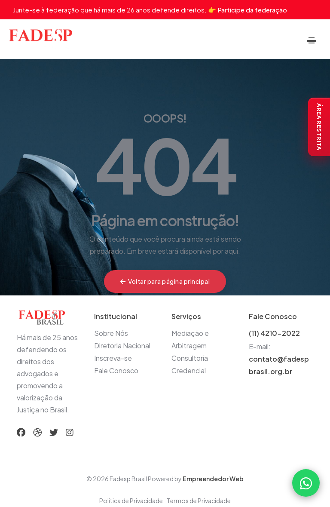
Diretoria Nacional (122, 345)
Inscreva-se (113, 358)
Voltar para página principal (165, 281)
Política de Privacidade (131, 500)
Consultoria (189, 358)
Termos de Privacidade (199, 500)
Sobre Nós (111, 333)
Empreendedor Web (213, 478)
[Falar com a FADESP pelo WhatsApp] (306, 483)
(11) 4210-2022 (274, 333)
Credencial (188, 370)
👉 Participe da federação (247, 10)
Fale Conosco (116, 370)
